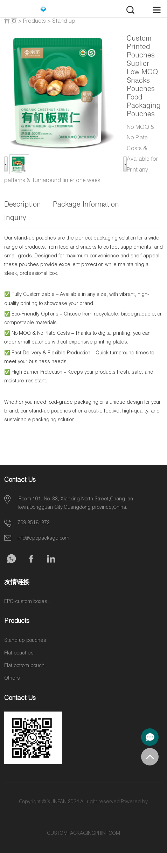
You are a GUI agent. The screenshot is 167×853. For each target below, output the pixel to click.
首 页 (10, 22)
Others (12, 678)
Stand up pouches (25, 640)
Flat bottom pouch (24, 666)
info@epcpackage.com (43, 538)
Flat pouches (19, 653)
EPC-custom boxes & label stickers (30, 601)
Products (34, 22)
